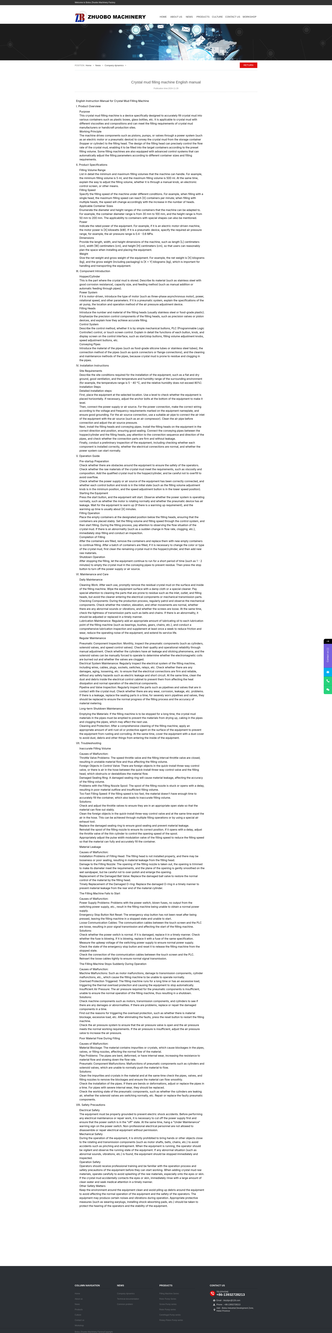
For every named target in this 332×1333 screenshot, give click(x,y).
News (189, 16)
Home (163, 16)
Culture (217, 16)
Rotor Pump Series (167, 1299)
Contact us (232, 16)
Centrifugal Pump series (170, 1315)
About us (176, 16)
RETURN (248, 65)
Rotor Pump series (167, 1309)
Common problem (125, 1304)
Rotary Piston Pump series (171, 1320)
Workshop (249, 16)
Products (203, 16)
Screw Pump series (168, 1304)
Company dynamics (114, 65)
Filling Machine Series (169, 1293)
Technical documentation (128, 1299)
